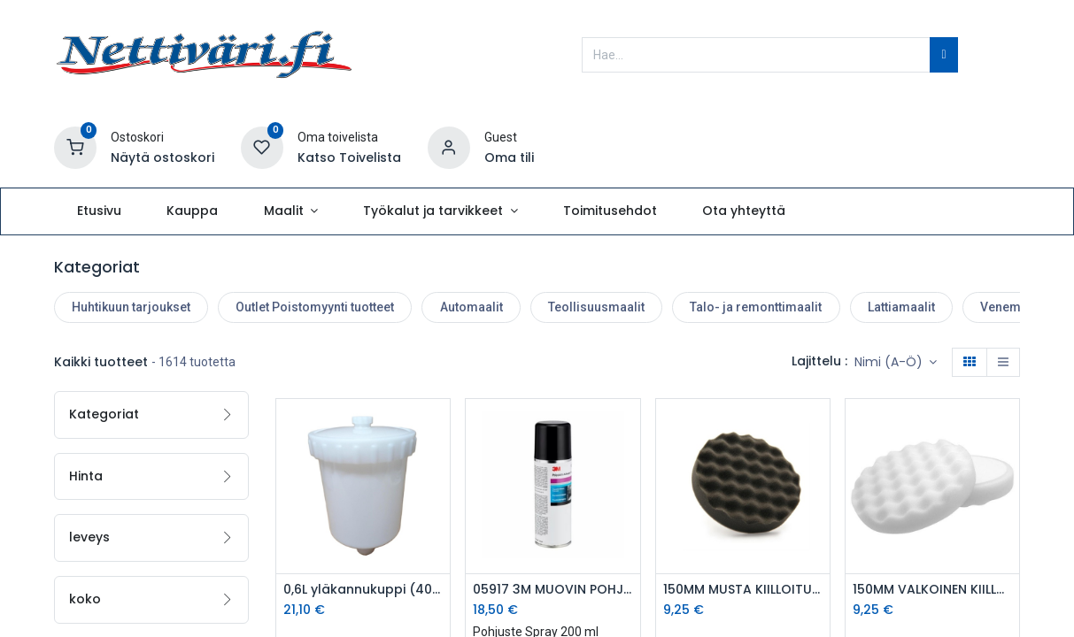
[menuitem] (99, 211)
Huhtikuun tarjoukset (131, 307)
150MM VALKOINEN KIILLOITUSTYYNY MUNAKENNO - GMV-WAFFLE (932, 589)
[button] (896, 363)
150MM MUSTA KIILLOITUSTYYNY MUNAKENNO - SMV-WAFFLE (743, 589)
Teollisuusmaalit (596, 307)
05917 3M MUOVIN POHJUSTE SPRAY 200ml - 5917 (552, 589)
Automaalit (471, 307)
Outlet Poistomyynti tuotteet (315, 307)
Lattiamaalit (901, 307)
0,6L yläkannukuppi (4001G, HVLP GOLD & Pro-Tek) (363, 589)
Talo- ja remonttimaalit (756, 307)
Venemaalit (1013, 307)
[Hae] (943, 55)
